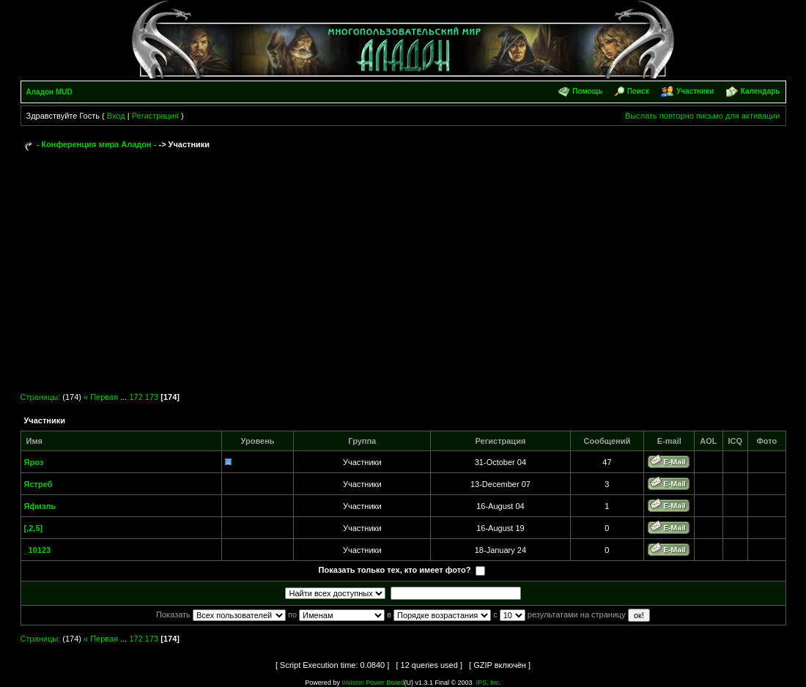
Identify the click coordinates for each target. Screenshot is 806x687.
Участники (695, 91)
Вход (116, 115)
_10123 (37, 550)
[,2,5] (33, 528)
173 (151, 397)
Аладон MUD (49, 92)
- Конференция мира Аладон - (97, 144)
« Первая (101, 397)
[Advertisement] (403, 265)
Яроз (34, 462)
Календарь (760, 91)
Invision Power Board (372, 682)
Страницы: (41, 397)
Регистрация (155, 115)
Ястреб (38, 484)
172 (135, 397)
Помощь (587, 91)
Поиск (638, 91)
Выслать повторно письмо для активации (702, 115)
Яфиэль (40, 506)
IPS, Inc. (488, 682)
